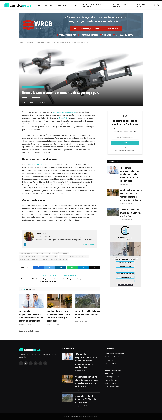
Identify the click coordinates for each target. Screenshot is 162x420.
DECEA (65, 253)
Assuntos (48, 5)
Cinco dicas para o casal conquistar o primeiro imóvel (79, 278)
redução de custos (36, 164)
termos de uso (130, 150)
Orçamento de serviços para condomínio (92, 5)
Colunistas (74, 5)
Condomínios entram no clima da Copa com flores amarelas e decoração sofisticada (58, 316)
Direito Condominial (111, 363)
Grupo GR (63, 118)
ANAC (48, 253)
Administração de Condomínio (33, 87)
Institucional (109, 373)
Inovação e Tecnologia (113, 370)
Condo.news (74, 416)
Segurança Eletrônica (49, 259)
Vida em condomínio (112, 386)
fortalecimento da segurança (64, 112)
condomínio (57, 253)
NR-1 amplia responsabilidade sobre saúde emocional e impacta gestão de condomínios (31, 316)
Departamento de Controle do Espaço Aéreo (35, 256)
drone (55, 256)
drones (62, 256)
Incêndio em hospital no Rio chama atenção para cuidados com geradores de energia (41, 279)
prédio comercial (82, 256)
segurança (36, 259)
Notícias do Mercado (112, 380)
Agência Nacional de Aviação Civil (32, 253)
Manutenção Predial (112, 376)
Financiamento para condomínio (119, 5)
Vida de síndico (110, 383)
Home (39, 5)
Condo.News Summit (141, 5)
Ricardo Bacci (25, 259)
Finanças (108, 366)
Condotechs (62, 5)
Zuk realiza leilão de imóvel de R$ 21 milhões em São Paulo (87, 314)
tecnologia (63, 259)
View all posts (89, 244)
